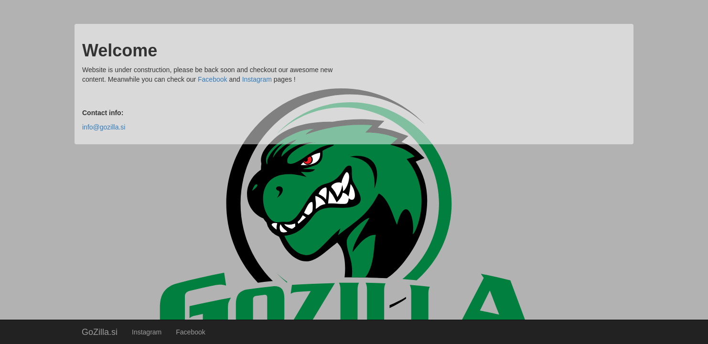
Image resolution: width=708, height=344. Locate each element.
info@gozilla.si (103, 127)
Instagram (146, 332)
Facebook (190, 332)
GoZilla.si (100, 332)
